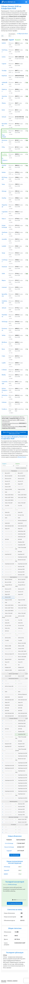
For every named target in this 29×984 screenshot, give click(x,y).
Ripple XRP (7, 483)
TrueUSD (7, 640)
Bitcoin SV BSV (8, 582)
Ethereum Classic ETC (9, 653)
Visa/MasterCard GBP (9, 762)
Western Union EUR (9, 822)
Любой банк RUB (8, 533)
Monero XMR (8, 486)
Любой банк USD (8, 531)
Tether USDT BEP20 (9, 500)
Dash (6, 492)
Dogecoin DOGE (8, 489)
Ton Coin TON (8, 515)
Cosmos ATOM (8, 648)
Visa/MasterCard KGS (9, 791)
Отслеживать (12, 33)
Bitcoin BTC (7, 473)
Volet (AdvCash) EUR (9, 715)
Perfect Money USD (9, 686)
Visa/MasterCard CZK (9, 788)
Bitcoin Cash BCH (8, 475)
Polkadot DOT (8, 667)
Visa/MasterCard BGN (9, 798)
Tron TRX (7, 505)
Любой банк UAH (8, 536)
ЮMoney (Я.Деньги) (9, 520)
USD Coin (7, 630)
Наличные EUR (8, 571)
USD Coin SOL (8, 637)
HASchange (7, 866)
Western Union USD (9, 819)
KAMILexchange (12, 884)
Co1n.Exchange (9, 843)
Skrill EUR (7, 710)
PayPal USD (7, 523)
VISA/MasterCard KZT (9, 768)
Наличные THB (8, 814)
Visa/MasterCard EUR (9, 753)
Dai (5, 664)
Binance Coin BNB (9, 643)
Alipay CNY (7, 528)
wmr (6, 826)
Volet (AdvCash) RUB (9, 713)
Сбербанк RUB (8, 542)
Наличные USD (8, 566)
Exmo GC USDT (8, 676)
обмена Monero (22, 457)
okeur (6, 832)
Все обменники (15, 855)
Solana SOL (7, 512)
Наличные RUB (8, 569)
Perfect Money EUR (9, 688)
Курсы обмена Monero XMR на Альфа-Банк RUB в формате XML (14, 433)
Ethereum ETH (8, 478)
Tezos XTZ (7, 662)
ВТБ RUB (7, 551)
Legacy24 (9, 850)
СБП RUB (7, 539)
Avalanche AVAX (8, 670)
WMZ (6, 517)
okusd (6, 829)
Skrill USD (7, 707)
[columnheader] (4, 39)
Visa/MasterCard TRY (9, 780)
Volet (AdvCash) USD (9, 525)
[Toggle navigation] (26, 2)
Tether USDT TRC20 (9, 497)
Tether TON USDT (9, 502)
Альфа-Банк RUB (8, 544)
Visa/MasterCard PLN (9, 785)
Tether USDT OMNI (9, 651)
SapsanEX (6, 870)
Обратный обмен (23, 33)
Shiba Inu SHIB (8, 645)
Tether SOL (7, 628)
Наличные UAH (8, 574)
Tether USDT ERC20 (9, 494)
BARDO (6, 874)
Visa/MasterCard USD (9, 556)
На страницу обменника (14, 903)
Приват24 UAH (8, 743)
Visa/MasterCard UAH (9, 563)
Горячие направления (21, 467)
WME (6, 680)
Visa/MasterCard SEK (9, 783)
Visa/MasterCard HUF (9, 777)
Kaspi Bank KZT (8, 554)
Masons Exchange (9, 847)
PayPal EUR (7, 705)
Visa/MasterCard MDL (9, 775)
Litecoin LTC (7, 481)
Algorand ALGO (8, 659)
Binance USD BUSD (9, 656)
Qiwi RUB (7, 683)
